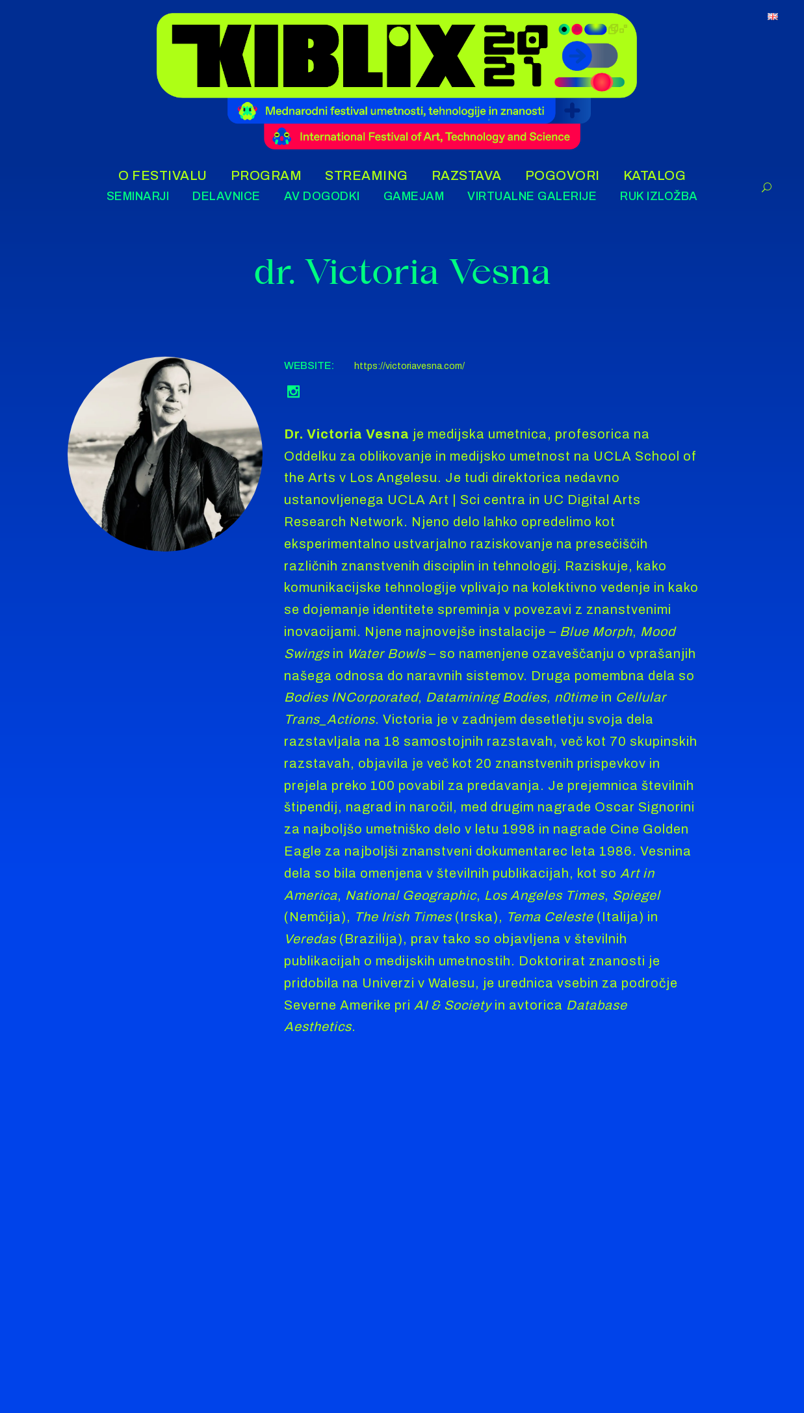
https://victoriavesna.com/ (409, 366)
